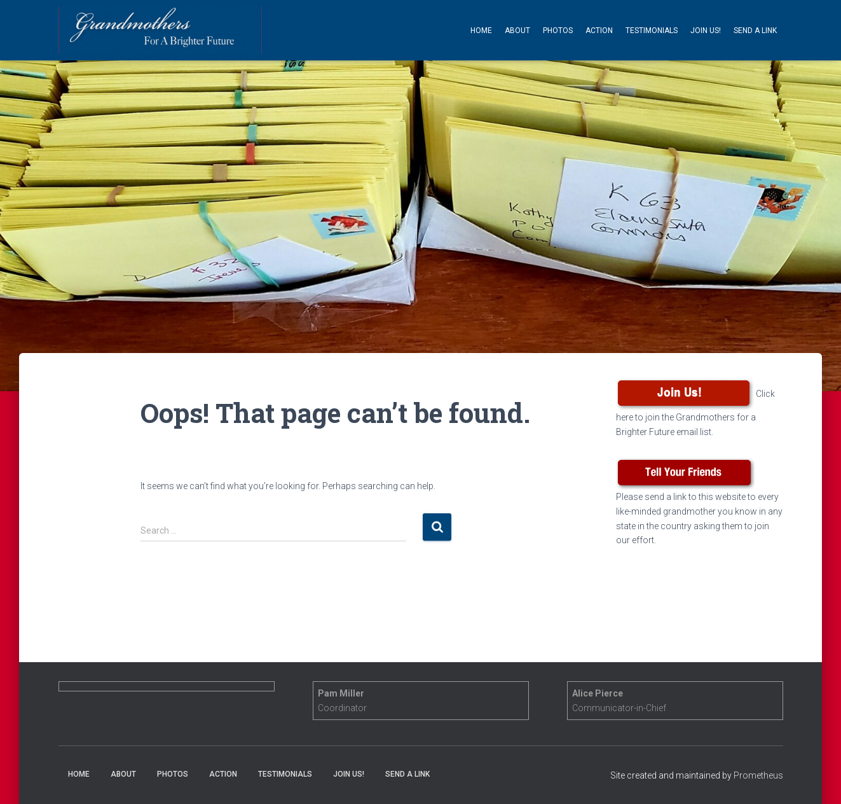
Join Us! (705, 30)
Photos (558, 30)
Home (481, 30)
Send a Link (755, 30)
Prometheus (758, 775)
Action (599, 30)
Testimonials (652, 30)
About (517, 30)
